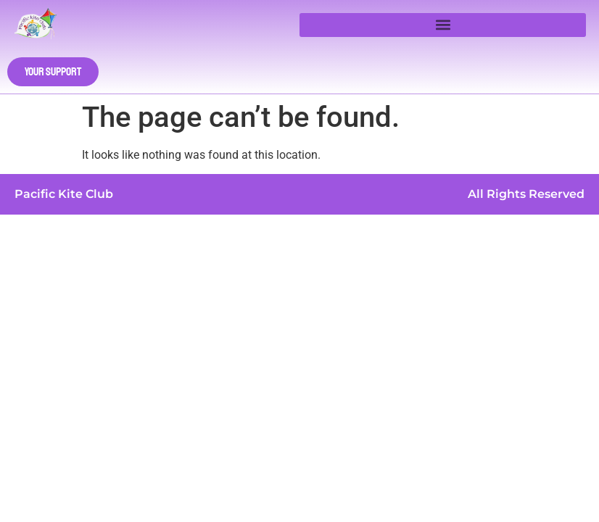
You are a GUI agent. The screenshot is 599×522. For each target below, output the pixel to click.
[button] (443, 25)
